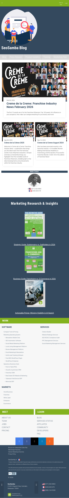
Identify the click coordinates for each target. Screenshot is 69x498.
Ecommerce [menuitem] (7, 403)
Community (42, 427)
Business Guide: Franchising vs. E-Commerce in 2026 (34, 279)
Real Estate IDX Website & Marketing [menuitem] (16, 376)
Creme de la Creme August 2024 (50, 143)
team (4, 421)
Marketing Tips (60, 57)
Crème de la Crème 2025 (14, 143)
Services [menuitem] (44, 327)
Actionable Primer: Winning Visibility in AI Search (34, 313)
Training (46, 57)
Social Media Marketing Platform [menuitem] (15, 343)
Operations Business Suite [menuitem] (11, 364)
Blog (4, 57)
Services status (45, 421)
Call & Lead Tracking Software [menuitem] (14, 355)
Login (66, 3)
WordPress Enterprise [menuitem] (12, 361)
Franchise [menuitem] (6, 395)
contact (6, 427)
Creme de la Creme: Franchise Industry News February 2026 (32, 105)
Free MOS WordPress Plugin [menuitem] (14, 358)
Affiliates (42, 424)
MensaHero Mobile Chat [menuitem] (13, 337)
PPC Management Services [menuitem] (50, 340)
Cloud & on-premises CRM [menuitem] (13, 370)
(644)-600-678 (35, 191)
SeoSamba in (13, 460)
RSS (50, 441)
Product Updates (32, 57)
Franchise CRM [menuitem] (10, 373)
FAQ (38, 434)
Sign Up (61, 2)
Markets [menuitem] (6, 387)
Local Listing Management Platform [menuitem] (16, 346)
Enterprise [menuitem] (7, 400)
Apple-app (21, 495)
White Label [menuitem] (7, 398)
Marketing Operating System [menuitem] (12, 335)
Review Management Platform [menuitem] (15, 349)
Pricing (5, 430)
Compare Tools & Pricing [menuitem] (11, 332)
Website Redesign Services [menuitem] (50, 335)
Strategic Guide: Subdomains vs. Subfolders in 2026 (34, 245)
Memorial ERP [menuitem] (10, 381)
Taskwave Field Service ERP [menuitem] (14, 378)
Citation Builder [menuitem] (46, 332)
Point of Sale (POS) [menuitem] (11, 367)
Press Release (16, 57)
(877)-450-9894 (34, 189)
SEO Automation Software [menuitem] (13, 340)
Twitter (34, 441)
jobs (4, 424)
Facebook (27, 441)
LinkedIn (42, 441)
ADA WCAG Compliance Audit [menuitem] (50, 337)
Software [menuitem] (7, 327)
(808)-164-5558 (48, 490)
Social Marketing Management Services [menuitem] (53, 343)
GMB (19, 441)
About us (6, 418)
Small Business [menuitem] (8, 392)
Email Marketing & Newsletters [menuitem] (15, 352)
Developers (42, 430)
